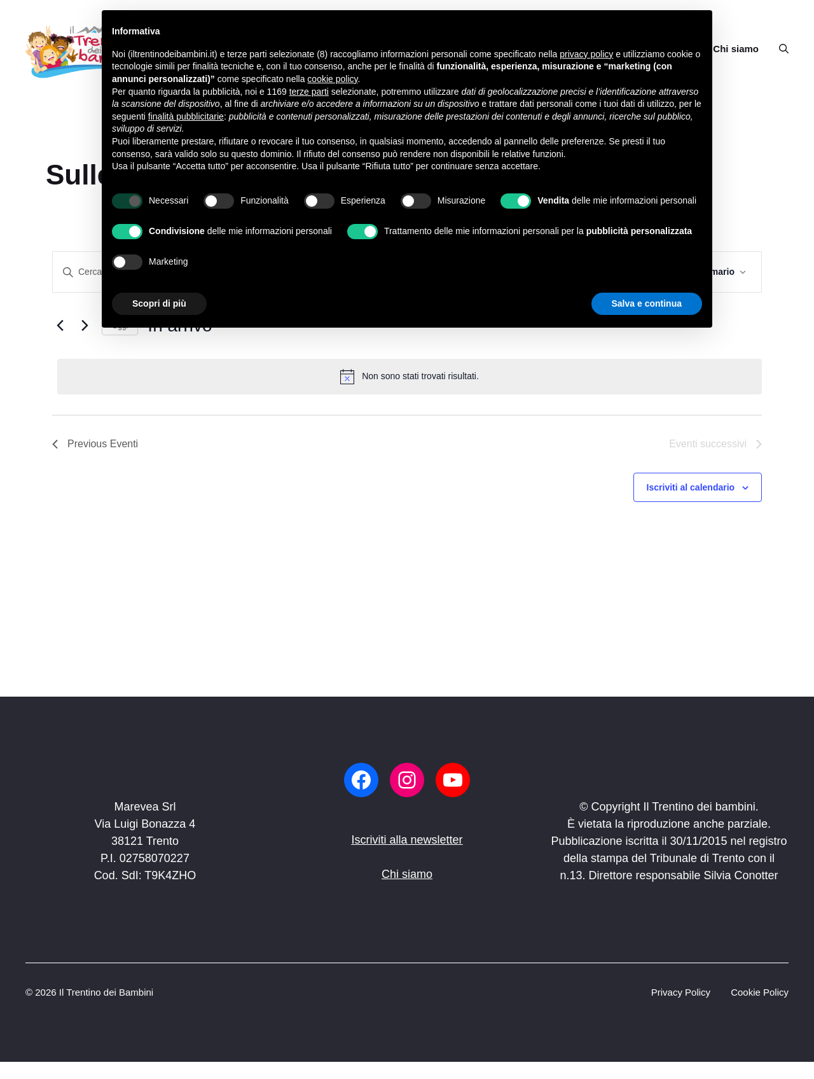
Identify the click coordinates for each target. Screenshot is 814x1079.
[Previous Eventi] (59, 325)
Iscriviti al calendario (691, 487)
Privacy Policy (680, 992)
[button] (779, 49)
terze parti (309, 92)
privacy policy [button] (586, 54)
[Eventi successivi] (84, 325)
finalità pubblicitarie (186, 116)
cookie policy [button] (332, 79)
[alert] (409, 376)
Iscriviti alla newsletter (406, 839)
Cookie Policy (760, 992)
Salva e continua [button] (647, 303)
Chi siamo (736, 48)
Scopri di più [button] (159, 303)
